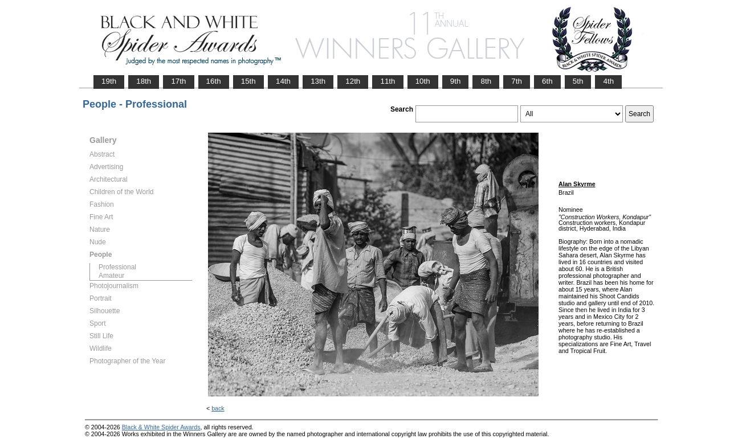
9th (455, 81)
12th (352, 81)
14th (283, 81)
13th (318, 81)
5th (578, 81)
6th (547, 81)
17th (178, 81)
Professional (117, 267)
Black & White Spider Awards (161, 427)
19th (109, 81)
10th (423, 81)
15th (248, 81)
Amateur (111, 276)
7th (516, 81)
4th (608, 81)
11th (387, 81)
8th (486, 81)
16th (213, 81)
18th (143, 81)
